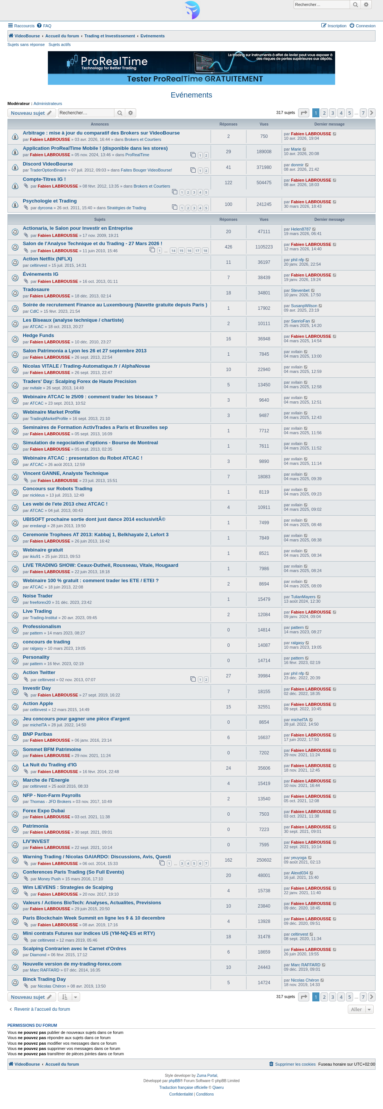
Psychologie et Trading (50, 201)
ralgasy (36, 648)
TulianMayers (303, 596)
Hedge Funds (38, 335)
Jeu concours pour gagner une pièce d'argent (76, 719)
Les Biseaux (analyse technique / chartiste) (73, 320)
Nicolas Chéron (52, 986)
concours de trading (46, 642)
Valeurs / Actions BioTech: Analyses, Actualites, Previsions (92, 902)
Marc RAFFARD (44, 970)
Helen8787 (301, 229)
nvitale (36, 388)
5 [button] (349, 112)
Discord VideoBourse (48, 164)
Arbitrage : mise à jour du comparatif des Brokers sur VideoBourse (101, 133)
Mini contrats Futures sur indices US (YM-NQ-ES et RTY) (89, 933)
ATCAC (36, 326)
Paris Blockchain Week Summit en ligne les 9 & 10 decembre (94, 918)
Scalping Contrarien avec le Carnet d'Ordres (74, 948)
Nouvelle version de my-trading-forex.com (72, 964)
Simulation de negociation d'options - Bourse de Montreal (90, 442)
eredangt (38, 525)
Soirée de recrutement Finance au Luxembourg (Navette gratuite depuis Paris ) (115, 305)
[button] (303, 112)
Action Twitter (39, 672)
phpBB (174, 1081)
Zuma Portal (207, 1076)
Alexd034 (299, 873)
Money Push (49, 879)
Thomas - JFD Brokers (50, 801)
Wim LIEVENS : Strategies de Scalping (68, 887)
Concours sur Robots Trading (57, 488)
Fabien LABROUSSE (50, 139)
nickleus (37, 495)
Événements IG (40, 274)
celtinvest (38, 265)
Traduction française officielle (183, 1087)
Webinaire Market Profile (51, 412)
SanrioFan (300, 321)
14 (173, 250)
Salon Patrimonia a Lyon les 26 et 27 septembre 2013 (85, 350)
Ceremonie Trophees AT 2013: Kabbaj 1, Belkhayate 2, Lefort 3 (96, 534)
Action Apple (38, 703)
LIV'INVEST (36, 841)
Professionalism (42, 626)
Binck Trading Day (44, 979)
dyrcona (45, 208)
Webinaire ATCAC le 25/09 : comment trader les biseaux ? (90, 396)
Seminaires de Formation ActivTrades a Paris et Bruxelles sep (95, 427)
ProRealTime (137, 154)
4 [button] (341, 112)
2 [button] (324, 112)
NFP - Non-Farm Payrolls (52, 795)
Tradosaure (36, 289)
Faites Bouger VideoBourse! (146, 170)
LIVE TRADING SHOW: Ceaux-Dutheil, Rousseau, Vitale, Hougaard (100, 565)
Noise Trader (38, 596)
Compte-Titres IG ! (44, 179)
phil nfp (297, 259)
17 (197, 250)
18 (205, 250)
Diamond (38, 954)
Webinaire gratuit (43, 550)
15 (181, 250)
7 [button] (363, 112)
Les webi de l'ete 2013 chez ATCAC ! (65, 504)
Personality (36, 657)
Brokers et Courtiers (143, 139)
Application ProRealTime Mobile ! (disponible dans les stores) (95, 148)
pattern (36, 633)
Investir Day (37, 688)
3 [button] (332, 112)
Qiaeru (218, 1087)
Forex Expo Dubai (44, 810)
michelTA (38, 725)
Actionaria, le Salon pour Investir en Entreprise (78, 228)
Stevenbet (300, 290)
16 (189, 250)
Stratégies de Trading (126, 208)
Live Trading (37, 611)
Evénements (191, 95)
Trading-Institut (43, 617)
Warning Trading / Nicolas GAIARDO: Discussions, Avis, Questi (97, 856)
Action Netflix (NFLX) (47, 259)
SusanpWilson (304, 305)
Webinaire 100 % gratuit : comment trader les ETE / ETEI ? (91, 580)
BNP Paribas (37, 734)
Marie (296, 149)
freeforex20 (40, 602)
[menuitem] (43, 25)
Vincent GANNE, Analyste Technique (65, 473)
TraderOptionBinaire (48, 170)
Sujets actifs (60, 44)
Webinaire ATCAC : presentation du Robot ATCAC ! (83, 458)
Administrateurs (48, 103)
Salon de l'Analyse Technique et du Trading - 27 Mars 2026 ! (92, 243)
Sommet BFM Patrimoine (52, 749)
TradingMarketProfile (49, 418)
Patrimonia (35, 826)
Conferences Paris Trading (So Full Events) (73, 872)
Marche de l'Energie (46, 780)
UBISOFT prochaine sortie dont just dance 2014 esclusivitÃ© (94, 519)
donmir (297, 165)
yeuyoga (299, 857)
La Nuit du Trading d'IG (50, 764)
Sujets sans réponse (26, 44)
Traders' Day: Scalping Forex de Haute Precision (80, 381)
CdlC (34, 311)
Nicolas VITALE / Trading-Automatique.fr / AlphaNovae (86, 366)
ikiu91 (35, 556)
